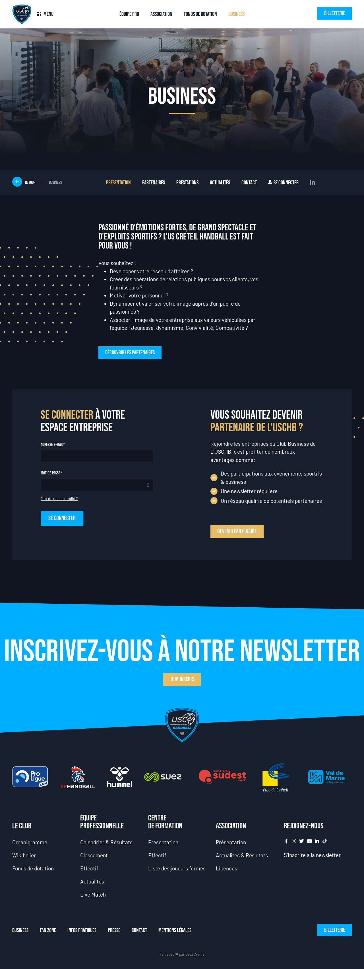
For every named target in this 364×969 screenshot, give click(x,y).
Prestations (187, 182)
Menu (48, 14)
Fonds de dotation (200, 14)
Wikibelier (24, 855)
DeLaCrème (194, 954)
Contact (249, 182)
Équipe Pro (129, 14)
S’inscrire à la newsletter (312, 855)
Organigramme (29, 842)
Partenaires (153, 182)
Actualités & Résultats (242, 855)
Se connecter (283, 182)
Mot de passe (50, 473)
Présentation (118, 182)
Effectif (89, 868)
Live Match (93, 894)
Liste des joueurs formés (177, 868)
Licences (226, 868)
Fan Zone (48, 930)
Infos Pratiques (81, 930)
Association (161, 14)
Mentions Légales (174, 930)
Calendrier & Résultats (106, 842)
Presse (114, 930)
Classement (94, 855)
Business (236, 14)
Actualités (220, 182)
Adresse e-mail (52, 445)
